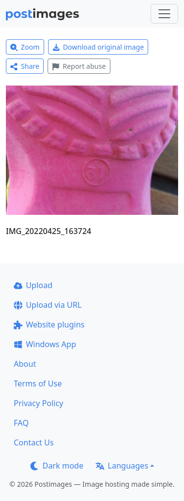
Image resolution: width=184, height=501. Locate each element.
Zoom (25, 47)
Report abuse (78, 66)
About (25, 363)
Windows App (45, 344)
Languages (122, 465)
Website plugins (49, 324)
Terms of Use (38, 383)
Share (24, 66)
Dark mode (56, 465)
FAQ (21, 422)
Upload (33, 285)
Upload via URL (47, 304)
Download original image (98, 47)
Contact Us (33, 442)
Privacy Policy (38, 403)
